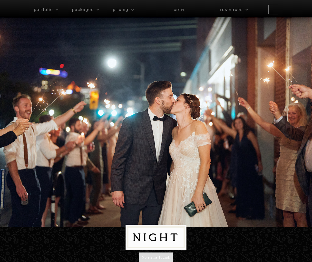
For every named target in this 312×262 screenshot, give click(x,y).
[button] (45, 10)
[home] (149, 9)
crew (179, 9)
